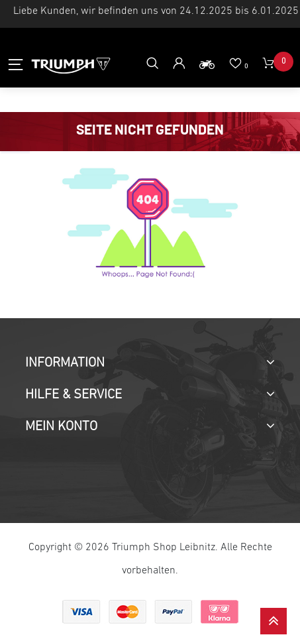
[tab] (150, 363)
